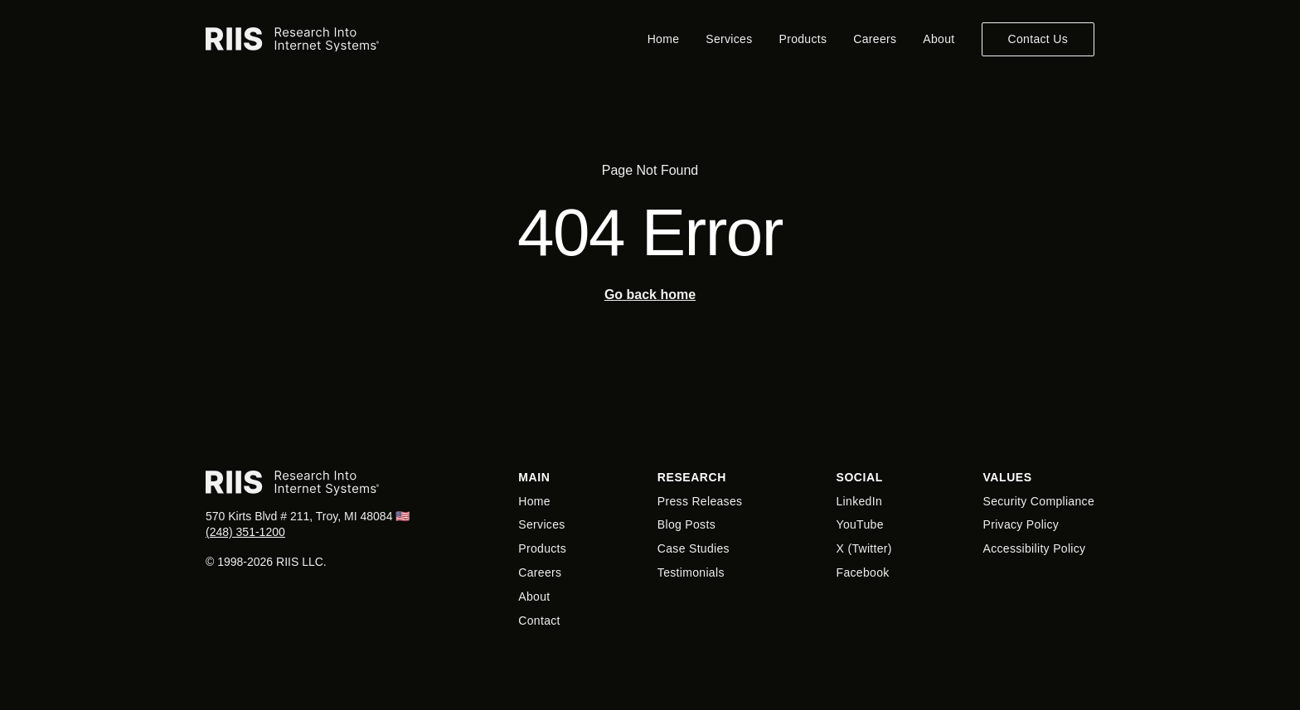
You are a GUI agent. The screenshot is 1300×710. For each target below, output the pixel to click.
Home (664, 39)
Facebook (863, 572)
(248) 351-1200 (245, 532)
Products (803, 39)
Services (729, 39)
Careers (874, 39)
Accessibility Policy (1034, 548)
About (938, 39)
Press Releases (700, 501)
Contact (539, 620)
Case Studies (693, 548)
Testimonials (691, 572)
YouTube (860, 524)
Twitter (869, 548)
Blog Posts (686, 524)
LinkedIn (860, 501)
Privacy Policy (1021, 524)
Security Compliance (1038, 501)
